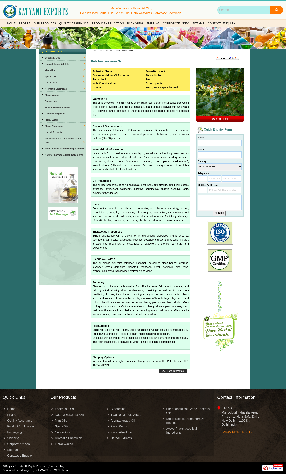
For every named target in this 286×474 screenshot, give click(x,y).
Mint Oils (50, 70)
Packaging (135, 23)
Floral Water (51, 119)
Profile (24, 23)
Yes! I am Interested (172, 370)
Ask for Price (220, 118)
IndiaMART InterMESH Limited (52, 470)
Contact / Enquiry (221, 23)
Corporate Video (176, 23)
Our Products (45, 23)
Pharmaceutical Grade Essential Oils (188, 411)
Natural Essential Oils (57, 64)
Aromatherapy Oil (55, 113)
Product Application (108, 23)
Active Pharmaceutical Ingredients (64, 154)
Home (11, 23)
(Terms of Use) (56, 466)
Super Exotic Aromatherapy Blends (64, 148)
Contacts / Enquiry (20, 455)
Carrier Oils (51, 82)
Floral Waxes (52, 95)
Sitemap (198, 23)
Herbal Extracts (53, 132)
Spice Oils (50, 76)
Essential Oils (52, 57)
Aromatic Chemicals (56, 88)
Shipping (153, 23)
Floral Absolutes (54, 126)
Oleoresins (51, 101)
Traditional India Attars (57, 107)
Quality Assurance (74, 23)
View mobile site (238, 432)
